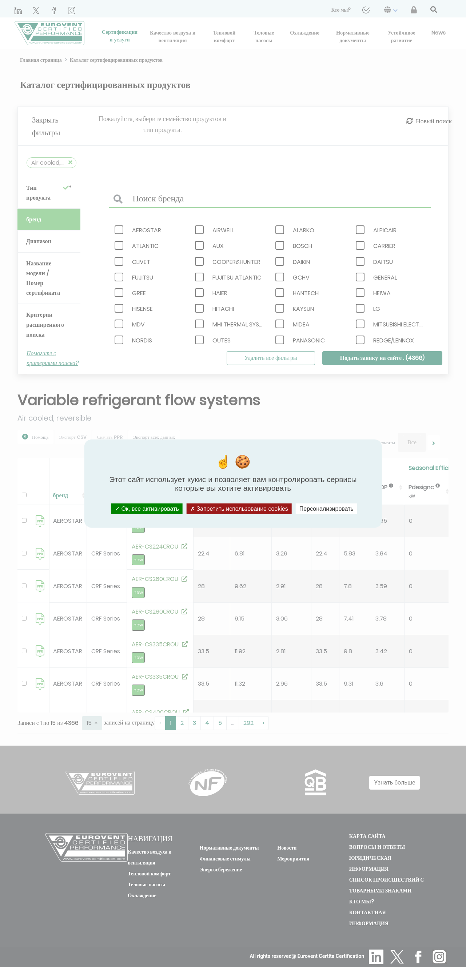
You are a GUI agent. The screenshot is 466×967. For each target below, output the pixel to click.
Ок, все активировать (147, 508)
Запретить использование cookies (239, 508)
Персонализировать (326, 508)
